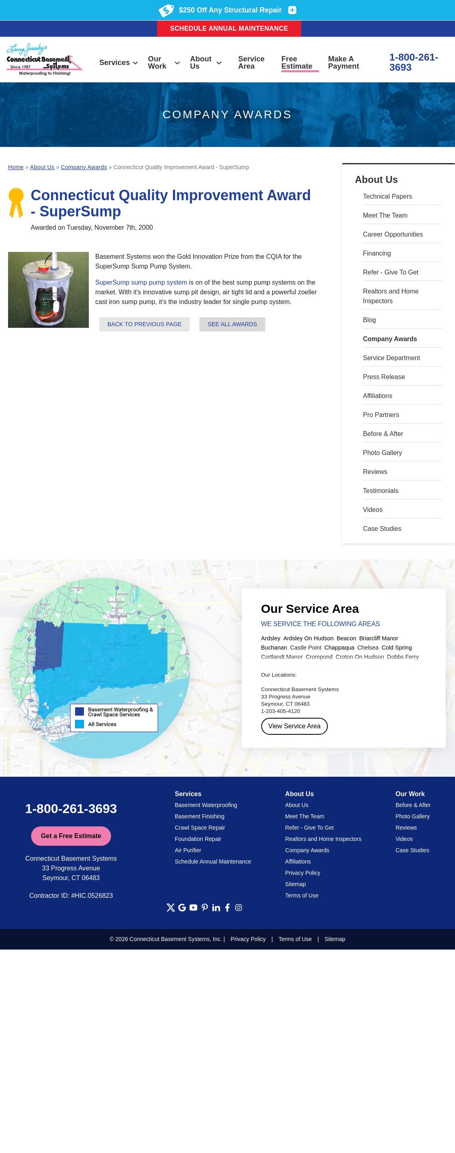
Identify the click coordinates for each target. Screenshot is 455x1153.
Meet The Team (385, 215)
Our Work (164, 62)
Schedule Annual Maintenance (229, 28)
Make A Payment (343, 62)
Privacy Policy (302, 873)
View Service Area (294, 726)
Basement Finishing (199, 816)
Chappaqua (339, 647)
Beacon (346, 638)
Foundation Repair (198, 839)
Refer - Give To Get (391, 272)
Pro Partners (381, 414)
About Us (206, 62)
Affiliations (377, 395)
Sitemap (295, 884)
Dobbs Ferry (403, 657)
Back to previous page (144, 324)
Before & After (383, 433)
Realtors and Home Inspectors (391, 296)
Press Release (384, 376)
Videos (373, 509)
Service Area (251, 62)
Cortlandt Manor (282, 657)
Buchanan (274, 647)
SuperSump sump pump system (141, 282)
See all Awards (232, 324)
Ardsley (271, 638)
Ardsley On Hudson (308, 638)
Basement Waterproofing (206, 805)
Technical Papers (387, 196)
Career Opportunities (393, 234)
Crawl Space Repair (200, 827)
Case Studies (382, 528)
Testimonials (380, 490)
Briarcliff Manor (378, 638)
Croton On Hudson (359, 657)
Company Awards (390, 338)
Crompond (319, 657)
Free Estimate (296, 62)
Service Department (391, 357)
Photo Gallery (382, 452)
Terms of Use (301, 895)
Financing (377, 253)
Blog (369, 320)
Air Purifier (188, 850)
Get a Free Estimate (71, 835)
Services (119, 62)
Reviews (375, 471)
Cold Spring (397, 647)
